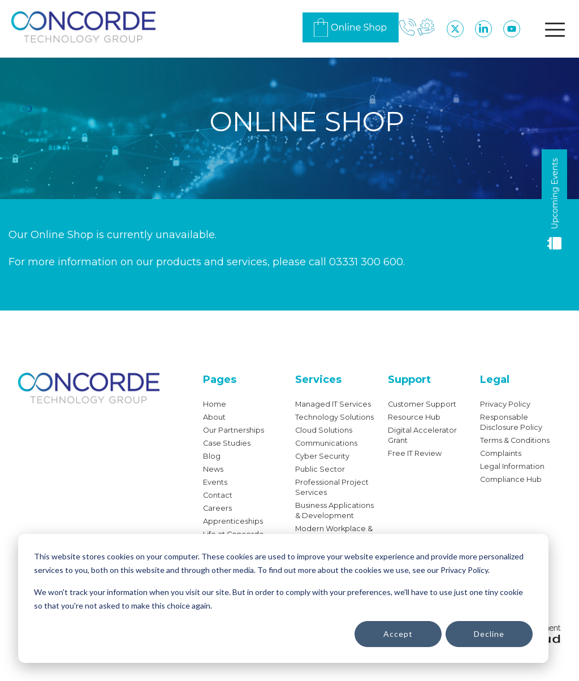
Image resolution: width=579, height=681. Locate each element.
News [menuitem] (213, 469)
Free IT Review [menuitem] (415, 453)
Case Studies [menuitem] (226, 443)
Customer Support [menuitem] (422, 404)
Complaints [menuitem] (500, 453)
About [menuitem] (214, 417)
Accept (398, 634)
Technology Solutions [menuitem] (334, 417)
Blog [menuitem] (212, 456)
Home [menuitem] (214, 404)
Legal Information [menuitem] (512, 466)
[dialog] (283, 598)
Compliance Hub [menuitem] (511, 479)
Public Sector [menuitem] (320, 469)
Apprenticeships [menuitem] (233, 521)
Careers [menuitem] (217, 508)
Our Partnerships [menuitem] (233, 430)
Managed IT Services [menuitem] (333, 404)
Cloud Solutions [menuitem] (323, 430)
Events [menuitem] (215, 482)
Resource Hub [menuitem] (414, 417)
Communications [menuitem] (326, 443)
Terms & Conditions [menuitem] (515, 440)
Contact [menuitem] (217, 495)
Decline (489, 634)
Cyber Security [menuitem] (322, 456)
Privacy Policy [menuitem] (505, 404)
